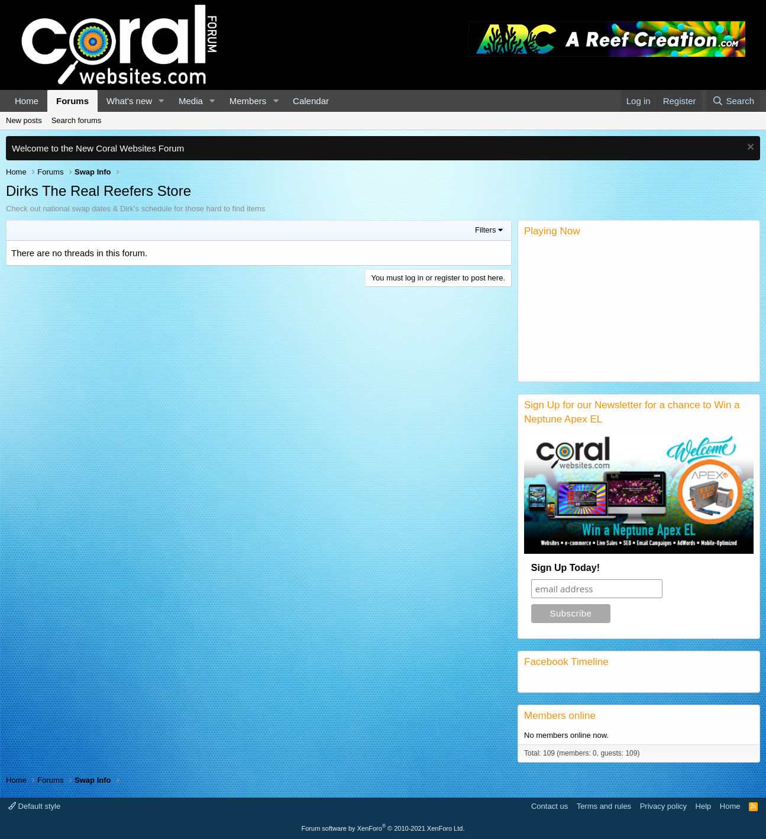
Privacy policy (663, 806)
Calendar (311, 101)
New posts (24, 120)
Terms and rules (604, 806)
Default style (34, 806)
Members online (560, 715)
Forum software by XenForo (383, 828)
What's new (129, 101)
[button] (161, 101)
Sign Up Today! (565, 568)
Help (704, 806)
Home (26, 101)
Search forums (76, 120)
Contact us (549, 806)
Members (248, 101)
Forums (72, 101)
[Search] (733, 101)
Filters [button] (485, 229)
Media (191, 101)
